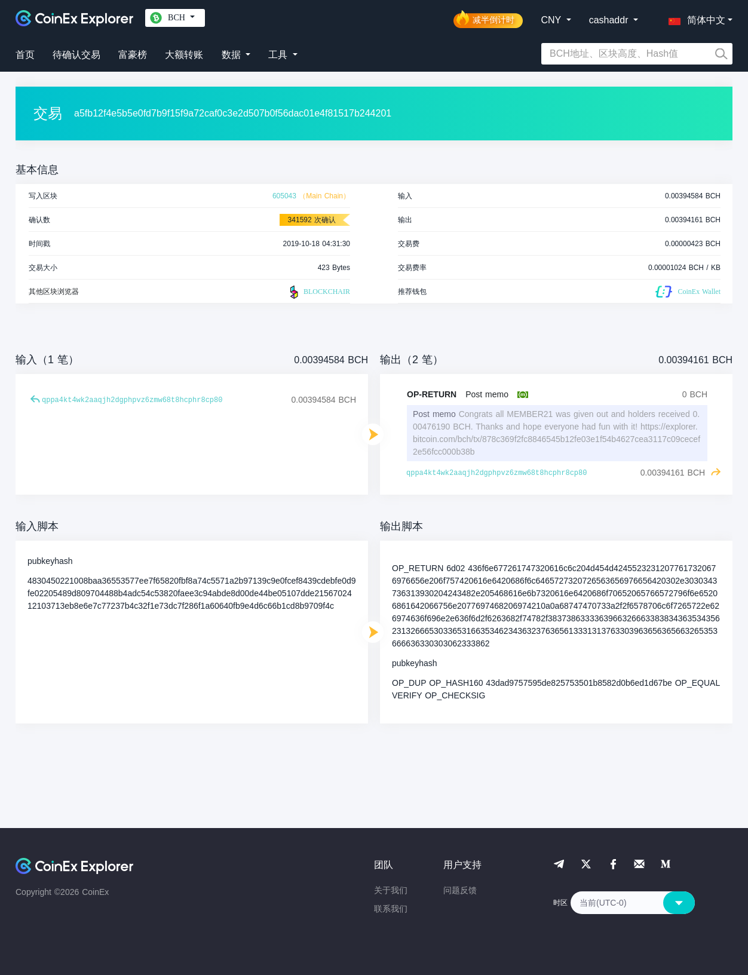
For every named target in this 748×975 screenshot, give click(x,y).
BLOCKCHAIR (318, 292)
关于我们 (390, 890)
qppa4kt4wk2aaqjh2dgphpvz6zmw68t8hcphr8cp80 (132, 400)
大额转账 (184, 55)
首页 (25, 55)
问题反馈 (460, 890)
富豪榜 (132, 55)
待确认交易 (76, 55)
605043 (284, 196)
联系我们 (390, 908)
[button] (694, 18)
